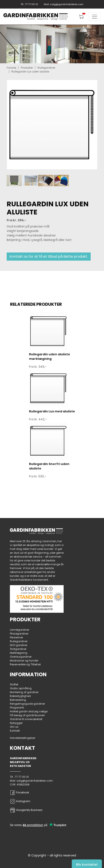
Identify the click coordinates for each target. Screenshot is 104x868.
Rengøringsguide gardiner (27, 704)
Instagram (20, 801)
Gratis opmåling (21, 688)
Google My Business (26, 810)
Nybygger (16, 723)
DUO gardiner (18, 645)
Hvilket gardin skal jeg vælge (28, 711)
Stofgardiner (18, 649)
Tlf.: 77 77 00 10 (29, 4)
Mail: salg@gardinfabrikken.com (63, 4)
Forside (11, 67)
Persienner (16, 637)
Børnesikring (18, 700)
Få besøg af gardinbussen (27, 715)
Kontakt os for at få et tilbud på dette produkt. (48, 256)
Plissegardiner (19, 633)
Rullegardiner (46, 67)
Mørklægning (18, 653)
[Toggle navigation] (95, 16)
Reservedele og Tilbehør (25, 664)
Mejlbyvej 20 (20, 762)
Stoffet (14, 684)
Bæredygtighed (20, 696)
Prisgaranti (17, 707)
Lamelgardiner (19, 630)
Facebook (19, 792)
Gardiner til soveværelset (26, 719)
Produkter (27, 67)
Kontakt (15, 730)
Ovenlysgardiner (21, 656)
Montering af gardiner (24, 692)
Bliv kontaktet (87, 864)
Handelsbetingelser (22, 738)
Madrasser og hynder (24, 660)
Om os (14, 727)
